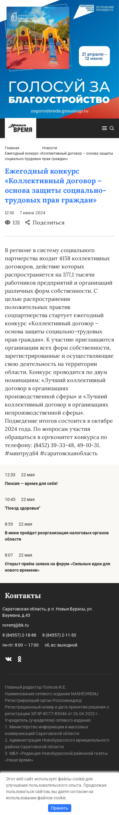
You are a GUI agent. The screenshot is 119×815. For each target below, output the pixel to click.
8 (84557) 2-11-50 (59, 635)
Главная (12, 148)
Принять (59, 808)
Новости (49, 148)
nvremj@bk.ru (15, 625)
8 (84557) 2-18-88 (19, 635)
